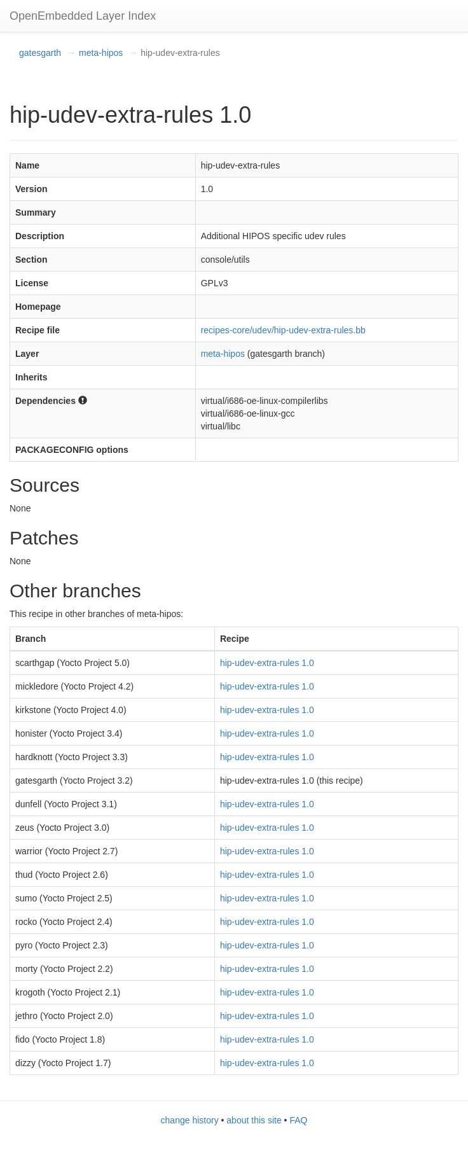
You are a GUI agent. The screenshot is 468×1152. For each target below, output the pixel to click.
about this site (253, 1120)
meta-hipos (101, 53)
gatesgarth (40, 53)
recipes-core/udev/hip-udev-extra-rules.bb (283, 330)
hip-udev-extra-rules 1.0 (267, 663)
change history (190, 1120)
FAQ (298, 1120)
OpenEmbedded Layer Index (83, 16)
